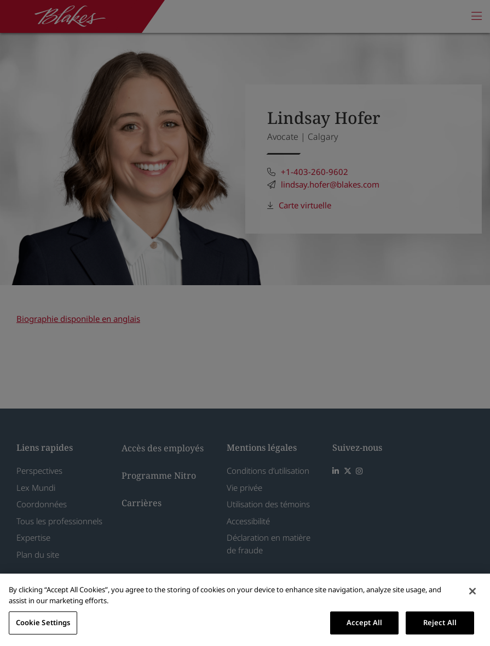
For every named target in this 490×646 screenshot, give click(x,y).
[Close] (472, 591)
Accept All (364, 622)
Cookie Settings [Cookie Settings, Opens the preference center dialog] (43, 622)
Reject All (440, 622)
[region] (245, 610)
